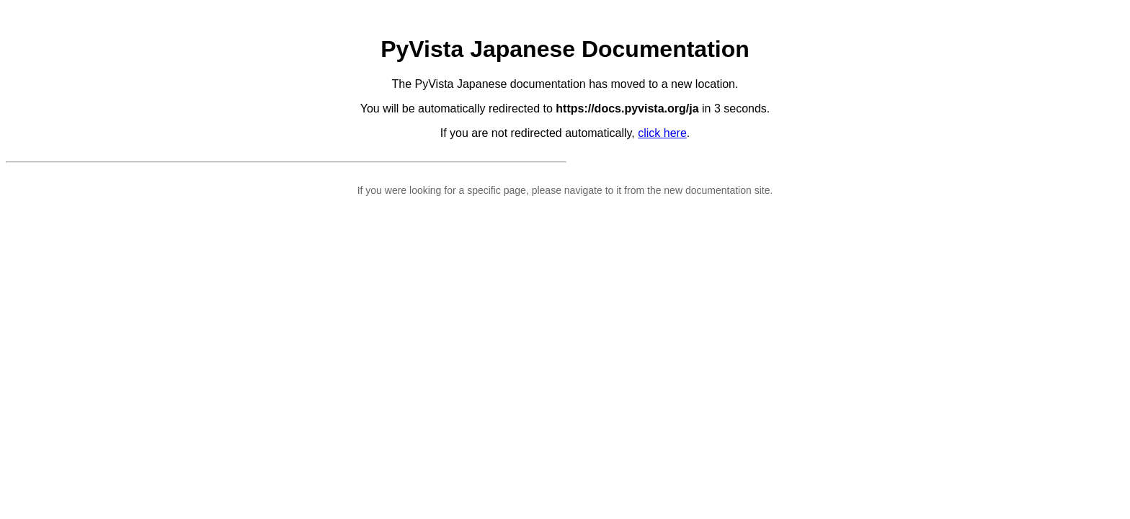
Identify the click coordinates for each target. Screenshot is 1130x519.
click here (662, 133)
